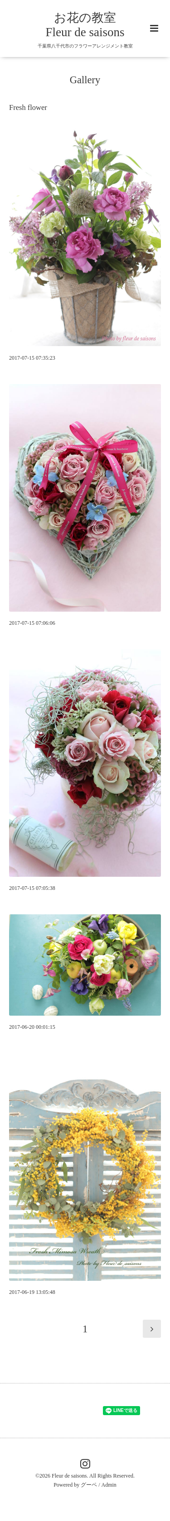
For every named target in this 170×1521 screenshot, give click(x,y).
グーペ (89, 1485)
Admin (109, 1485)
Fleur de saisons (69, 1476)
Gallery (85, 80)
